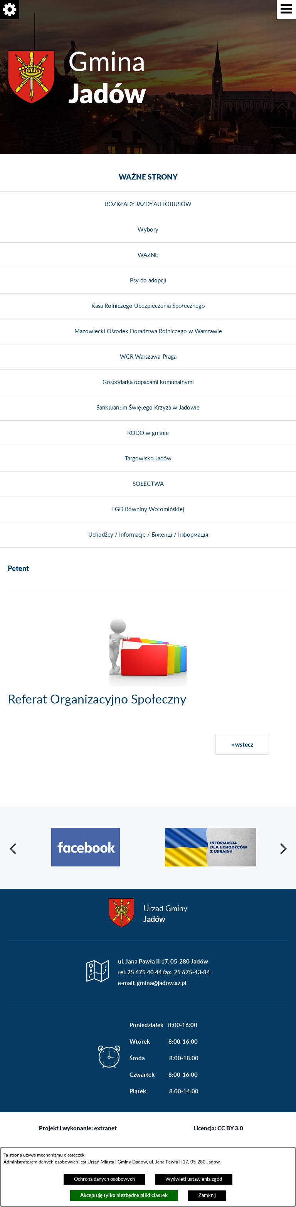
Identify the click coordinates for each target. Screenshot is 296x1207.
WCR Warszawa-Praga (148, 357)
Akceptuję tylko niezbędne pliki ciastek (124, 1195)
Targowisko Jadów (148, 459)
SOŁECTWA (148, 484)
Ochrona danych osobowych (104, 1179)
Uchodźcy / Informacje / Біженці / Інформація (148, 535)
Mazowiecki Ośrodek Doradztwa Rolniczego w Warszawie (148, 331)
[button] (286, 9)
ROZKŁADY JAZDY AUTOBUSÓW (148, 204)
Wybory (148, 230)
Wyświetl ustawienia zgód (193, 1179)
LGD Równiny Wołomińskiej (148, 509)
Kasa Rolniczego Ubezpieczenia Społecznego (148, 306)
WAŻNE (148, 255)
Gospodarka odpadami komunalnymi (148, 382)
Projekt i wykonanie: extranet (78, 1128)
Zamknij (207, 1195)
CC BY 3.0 (230, 1128)
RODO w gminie (148, 433)
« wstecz (242, 744)
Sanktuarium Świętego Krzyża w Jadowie (148, 408)
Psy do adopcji (148, 281)
